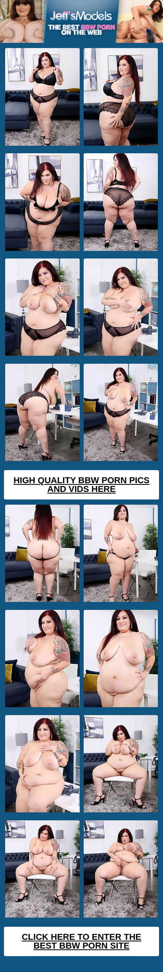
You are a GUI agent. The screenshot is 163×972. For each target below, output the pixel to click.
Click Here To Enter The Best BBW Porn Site (82, 941)
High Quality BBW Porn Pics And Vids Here (81, 484)
